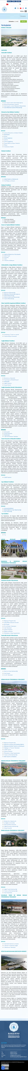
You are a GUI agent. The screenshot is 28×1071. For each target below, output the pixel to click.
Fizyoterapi (7, 435)
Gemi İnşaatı (7, 673)
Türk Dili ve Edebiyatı (9, 260)
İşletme (6, 140)
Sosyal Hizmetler (8, 433)
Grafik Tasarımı (7, 477)
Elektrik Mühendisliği (9, 295)
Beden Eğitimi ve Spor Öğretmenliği (12, 510)
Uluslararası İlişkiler (9, 146)
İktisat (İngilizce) (8, 138)
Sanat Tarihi (7, 256)
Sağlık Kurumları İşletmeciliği (11, 826)
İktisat (5, 136)
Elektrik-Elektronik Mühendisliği (11, 297)
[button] (3, 1067)
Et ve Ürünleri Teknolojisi (10, 626)
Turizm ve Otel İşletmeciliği (10, 755)
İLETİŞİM (4, 1043)
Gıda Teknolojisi (8, 628)
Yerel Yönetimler (8, 892)
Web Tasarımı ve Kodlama (10, 756)
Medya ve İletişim (10, 181)
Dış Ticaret (6, 624)
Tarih (5, 259)
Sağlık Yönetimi (8, 383)
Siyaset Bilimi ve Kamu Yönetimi (12, 143)
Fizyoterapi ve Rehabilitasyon (11, 380)
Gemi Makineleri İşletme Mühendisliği (13, 107)
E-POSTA (18, 1)
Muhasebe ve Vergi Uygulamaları (12, 633)
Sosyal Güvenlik (8, 828)
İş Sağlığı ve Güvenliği (9, 823)
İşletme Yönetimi (8, 629)
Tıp (5, 535)
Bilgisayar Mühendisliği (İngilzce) (12, 294)
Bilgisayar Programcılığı (10, 742)
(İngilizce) (10, 141)
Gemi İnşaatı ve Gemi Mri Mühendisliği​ (15, 106)
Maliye (5, 145)
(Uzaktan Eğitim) (20, 744)
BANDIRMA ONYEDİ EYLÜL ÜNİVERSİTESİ (9, 1062)
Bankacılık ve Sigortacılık (10, 821)
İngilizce (6, 254)
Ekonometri (7, 134)
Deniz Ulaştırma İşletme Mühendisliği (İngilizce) (13, 102)
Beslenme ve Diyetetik (9, 378)
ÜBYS (14, 1)
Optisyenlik (7, 432)
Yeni (5, 181)
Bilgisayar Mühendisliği (10, 292)
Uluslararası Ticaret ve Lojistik (11, 334)
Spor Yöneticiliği (8, 511)
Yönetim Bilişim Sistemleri (10, 336)
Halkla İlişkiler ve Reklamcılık (11, 179)
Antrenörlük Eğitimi (8, 508)
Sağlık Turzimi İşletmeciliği (10, 889)
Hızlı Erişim (9, 1)
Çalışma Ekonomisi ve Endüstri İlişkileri (13, 133)
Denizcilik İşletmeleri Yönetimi (11, 104)
